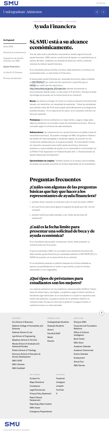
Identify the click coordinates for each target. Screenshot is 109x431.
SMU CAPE (17, 360)
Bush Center (79, 339)
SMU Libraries (18, 364)
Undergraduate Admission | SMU (43, 21)
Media (50, 337)
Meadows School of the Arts (24, 340)
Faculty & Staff (53, 333)
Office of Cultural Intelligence (81, 333)
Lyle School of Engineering (23, 336)
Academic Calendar (82, 346)
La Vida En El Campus (12, 72)
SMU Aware (35, 407)
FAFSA (33, 85)
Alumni (50, 329)
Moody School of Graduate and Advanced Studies (25, 345)
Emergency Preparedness (41, 411)
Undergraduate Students (58, 322)
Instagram (60, 382)
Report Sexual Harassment (36, 398)
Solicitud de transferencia (14, 52)
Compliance (35, 386)
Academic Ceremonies (83, 350)
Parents (50, 341)
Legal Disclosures (37, 390)
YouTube (60, 390)
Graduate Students (55, 326)
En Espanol (59, 21)
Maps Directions (37, 382)
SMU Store (78, 342)
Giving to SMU (80, 322)
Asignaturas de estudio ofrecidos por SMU (13, 59)
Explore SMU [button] (101, 3)
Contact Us (35, 378)
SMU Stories (79, 365)
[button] (101, 313)
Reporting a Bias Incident (41, 404)
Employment (79, 358)
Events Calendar (81, 354)
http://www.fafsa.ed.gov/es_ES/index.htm (48, 88)
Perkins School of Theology (24, 350)
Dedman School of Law (22, 332)
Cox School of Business (22, 322)
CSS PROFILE (38, 82)
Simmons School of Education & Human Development (26, 355)
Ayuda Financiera (11, 66)
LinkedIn (60, 386)
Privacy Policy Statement (40, 393)
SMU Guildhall (18, 368)
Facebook (60, 378)
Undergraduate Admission (22, 12)
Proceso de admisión (12, 78)
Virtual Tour (79, 361)
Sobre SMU (8, 46)
